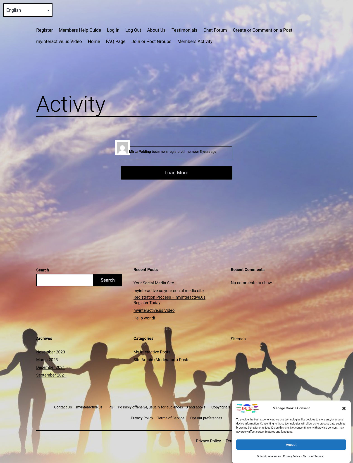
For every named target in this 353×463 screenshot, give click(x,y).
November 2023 (50, 352)
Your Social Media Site (154, 283)
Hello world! (144, 318)
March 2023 (47, 359)
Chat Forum (215, 30)
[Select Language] (27, 10)
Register (44, 30)
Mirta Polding (140, 151)
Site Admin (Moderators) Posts (161, 359)
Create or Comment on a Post (262, 30)
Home (94, 41)
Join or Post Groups (151, 41)
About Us (156, 30)
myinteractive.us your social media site (169, 290)
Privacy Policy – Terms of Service (303, 458)
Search (42, 270)
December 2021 (50, 367)
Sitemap (238, 338)
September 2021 (51, 375)
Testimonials (184, 30)
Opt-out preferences (269, 458)
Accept (291, 446)
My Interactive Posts (152, 352)
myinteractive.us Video (59, 41)
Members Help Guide (80, 30)
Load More (176, 172)
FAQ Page (115, 41)
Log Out (133, 30)
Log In (113, 30)
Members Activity (194, 41)
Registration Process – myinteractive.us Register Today (169, 300)
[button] (344, 410)
